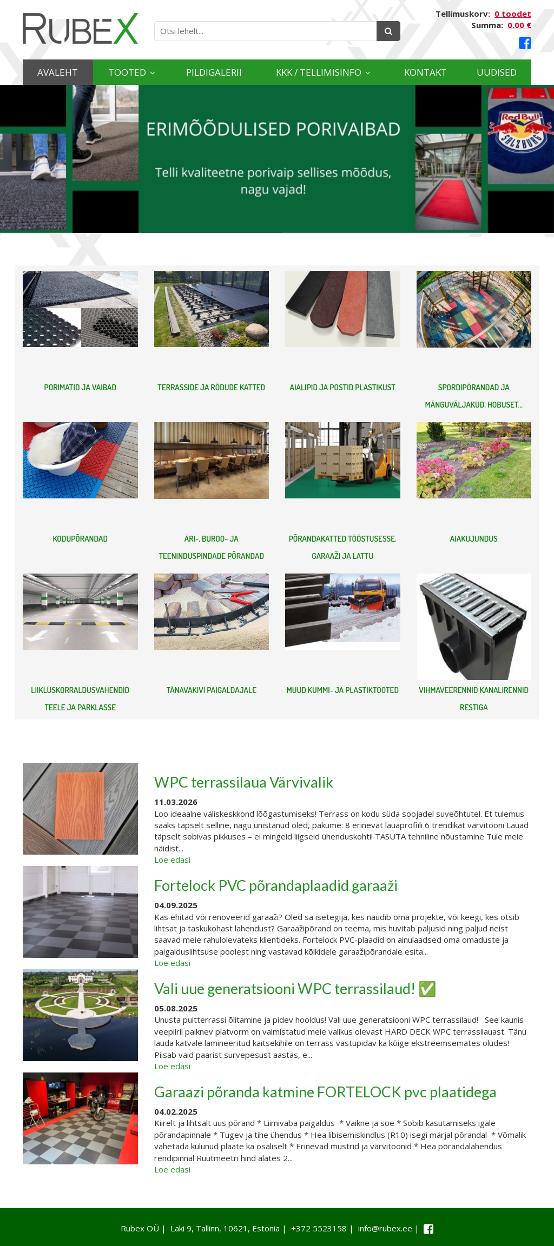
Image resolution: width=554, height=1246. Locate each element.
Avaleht (57, 72)
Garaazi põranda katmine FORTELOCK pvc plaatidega (325, 1092)
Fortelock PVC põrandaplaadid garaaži (276, 885)
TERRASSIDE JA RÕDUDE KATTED (211, 387)
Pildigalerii (214, 72)
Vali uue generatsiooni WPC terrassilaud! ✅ (295, 988)
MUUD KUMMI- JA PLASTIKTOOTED (342, 690)
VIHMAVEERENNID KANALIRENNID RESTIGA (474, 698)
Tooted (127, 72)
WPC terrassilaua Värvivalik (243, 782)
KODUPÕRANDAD (80, 539)
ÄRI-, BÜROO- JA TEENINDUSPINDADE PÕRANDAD (211, 547)
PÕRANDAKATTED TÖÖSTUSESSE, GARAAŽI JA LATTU (343, 547)
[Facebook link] (525, 43)
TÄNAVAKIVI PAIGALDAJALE (211, 690)
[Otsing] (388, 31)
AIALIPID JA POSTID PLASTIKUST (342, 387)
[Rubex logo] (80, 28)
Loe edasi (172, 859)
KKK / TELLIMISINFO (318, 72)
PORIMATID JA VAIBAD (80, 387)
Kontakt (425, 72)
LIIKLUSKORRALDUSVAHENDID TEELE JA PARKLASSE (80, 698)
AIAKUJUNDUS (474, 539)
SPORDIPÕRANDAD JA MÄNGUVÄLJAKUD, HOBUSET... (474, 396)
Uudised (497, 72)
